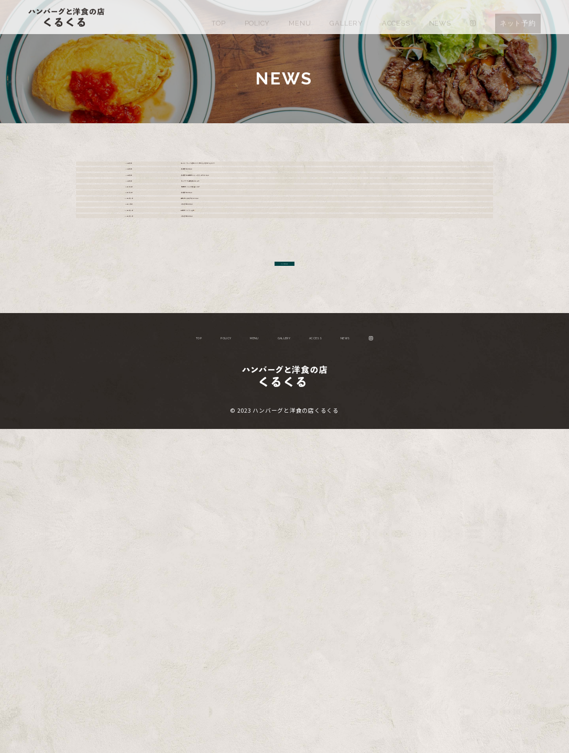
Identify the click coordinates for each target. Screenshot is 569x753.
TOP (218, 16)
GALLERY (346, 16)
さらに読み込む (284, 577)
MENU (300, 16)
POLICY (257, 16)
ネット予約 (518, 16)
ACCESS (396, 16)
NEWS (440, 16)
